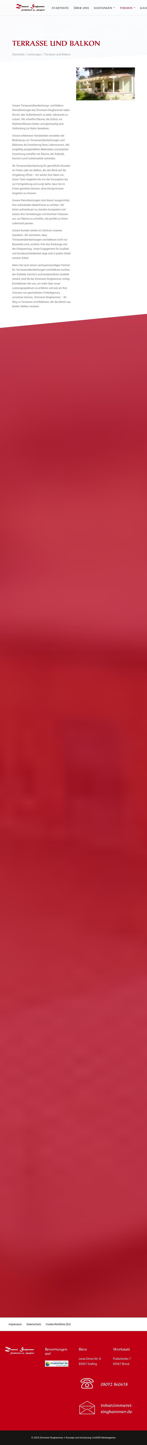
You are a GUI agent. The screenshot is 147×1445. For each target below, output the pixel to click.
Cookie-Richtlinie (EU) (58, 1324)
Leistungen (34, 54)
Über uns (107, 11)
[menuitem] (86, 11)
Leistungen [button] (130, 11)
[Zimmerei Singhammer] (41, 11)
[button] (87, 1388)
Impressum (15, 1324)
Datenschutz (34, 1324)
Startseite (86, 11)
